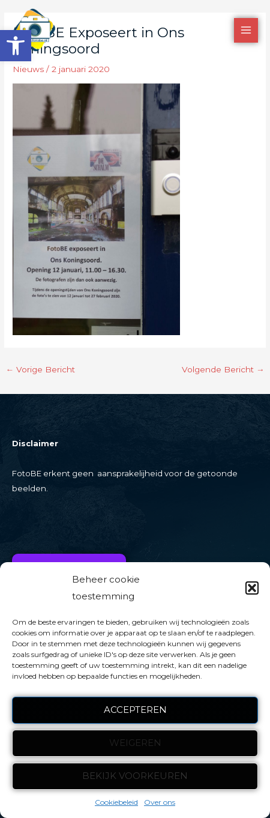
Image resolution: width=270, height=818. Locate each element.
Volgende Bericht (223, 369)
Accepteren (135, 709)
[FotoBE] (34, 30)
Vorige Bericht (40, 369)
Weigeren (135, 742)
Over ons (159, 802)
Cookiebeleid (116, 802)
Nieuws (28, 69)
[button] (15, 45)
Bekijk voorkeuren (135, 775)
